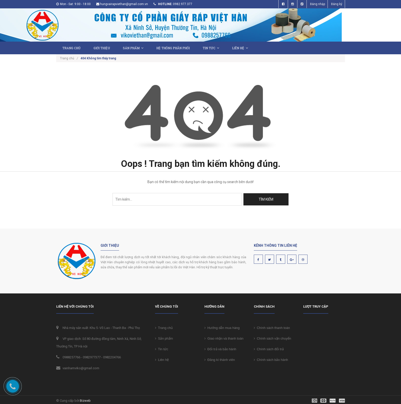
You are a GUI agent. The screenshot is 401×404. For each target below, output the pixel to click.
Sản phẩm (133, 48)
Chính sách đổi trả (269, 348)
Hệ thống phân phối (173, 48)
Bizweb (85, 399)
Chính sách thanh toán (272, 327)
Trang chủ (71, 48)
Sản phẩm (164, 337)
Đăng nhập (317, 4)
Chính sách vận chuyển (272, 337)
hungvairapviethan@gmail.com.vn (124, 4)
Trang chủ (164, 327)
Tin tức (161, 348)
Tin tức (211, 48)
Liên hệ (240, 48)
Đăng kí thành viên (219, 359)
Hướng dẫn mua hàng (222, 327)
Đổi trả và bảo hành (220, 348)
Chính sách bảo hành (271, 359)
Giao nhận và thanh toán (223, 337)
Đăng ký (336, 4)
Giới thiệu (101, 48)
